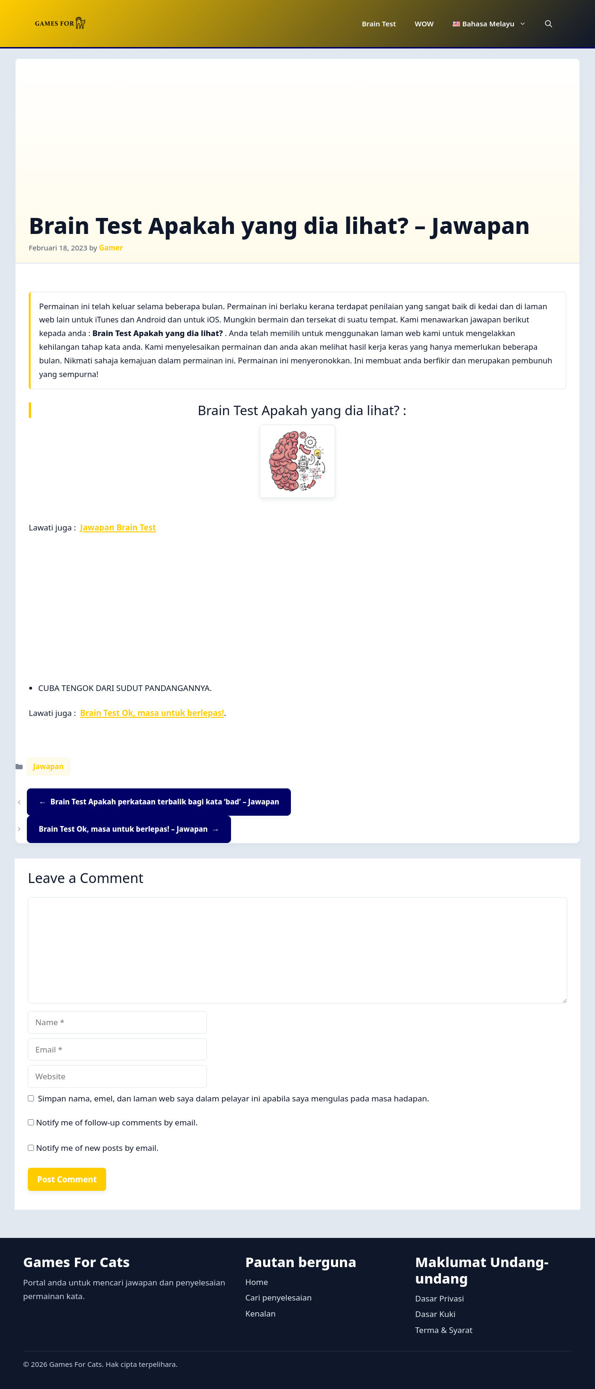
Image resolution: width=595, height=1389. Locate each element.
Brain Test (379, 23)
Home (256, 1282)
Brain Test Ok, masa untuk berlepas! (152, 712)
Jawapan (48, 766)
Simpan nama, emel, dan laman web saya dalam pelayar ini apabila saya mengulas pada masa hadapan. (234, 1098)
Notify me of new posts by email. (97, 1147)
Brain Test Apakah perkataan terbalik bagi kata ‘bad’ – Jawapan (164, 801)
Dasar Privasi (439, 1298)
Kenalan (260, 1313)
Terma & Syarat (443, 1330)
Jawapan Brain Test (118, 527)
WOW (424, 23)
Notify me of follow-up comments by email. (117, 1122)
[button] (549, 23)
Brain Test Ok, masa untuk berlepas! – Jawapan (123, 829)
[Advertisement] (297, 143)
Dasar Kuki (435, 1314)
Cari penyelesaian (278, 1297)
